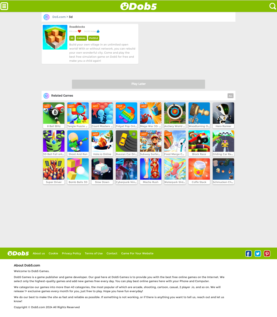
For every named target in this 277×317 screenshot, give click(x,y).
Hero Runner (223, 126)
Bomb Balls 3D (78, 182)
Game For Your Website (137, 253)
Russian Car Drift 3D (128, 154)
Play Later (138, 84)
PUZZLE (93, 38)
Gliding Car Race (223, 154)
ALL (230, 96)
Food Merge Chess (176, 154)
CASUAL (81, 38)
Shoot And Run (78, 154)
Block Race (199, 154)
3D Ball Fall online (54, 154)
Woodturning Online (201, 126)
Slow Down (102, 182)
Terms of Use (94, 253)
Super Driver (54, 182)
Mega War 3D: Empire (154, 126)
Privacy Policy (71, 253)
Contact (112, 253)
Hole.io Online (102, 154)
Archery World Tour (176, 126)
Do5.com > (56, 17)
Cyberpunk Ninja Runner (131, 182)
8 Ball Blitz (54, 126)
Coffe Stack (199, 182)
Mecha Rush (150, 182)
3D (71, 38)
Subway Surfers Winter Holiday (159, 154)
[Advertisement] (186, 51)
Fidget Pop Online (127, 126)
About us (39, 253)
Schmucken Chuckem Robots (231, 182)
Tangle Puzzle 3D (78, 126)
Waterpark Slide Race (178, 182)
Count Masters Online (105, 126)
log (18, 253)
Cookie (53, 253)
